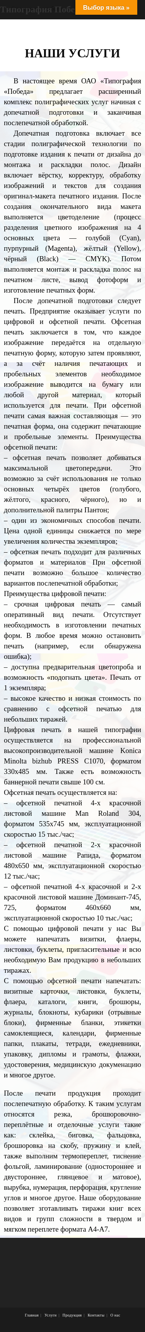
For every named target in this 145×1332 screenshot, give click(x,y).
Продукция (72, 1315)
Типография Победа (42, 9)
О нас (115, 1315)
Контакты (96, 1315)
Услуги (50, 1315)
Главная (32, 1315)
